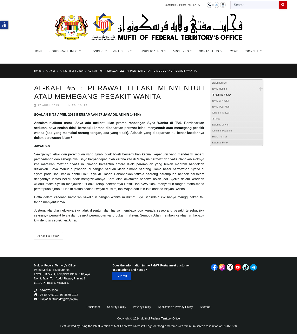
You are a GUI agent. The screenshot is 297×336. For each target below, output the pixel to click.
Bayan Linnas (219, 82)
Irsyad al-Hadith (220, 100)
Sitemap (205, 307)
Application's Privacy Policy (175, 307)
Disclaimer (93, 307)
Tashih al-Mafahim (222, 130)
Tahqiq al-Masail (221, 112)
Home (38, 51)
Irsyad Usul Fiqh (221, 106)
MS (190, 5)
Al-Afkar (216, 118)
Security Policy (116, 307)
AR (200, 5)
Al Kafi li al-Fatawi (48, 235)
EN (195, 5)
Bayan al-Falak (220, 142)
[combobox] (254, 5)
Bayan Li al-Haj (220, 124)
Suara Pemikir (219, 136)
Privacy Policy (142, 307)
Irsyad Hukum (219, 88)
